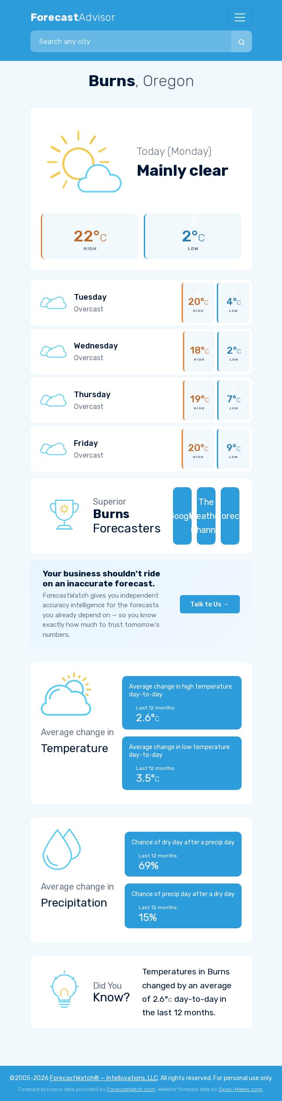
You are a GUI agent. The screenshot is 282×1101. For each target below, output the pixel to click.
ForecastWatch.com (131, 1089)
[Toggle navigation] (240, 17)
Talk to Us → (209, 604)
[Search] (241, 41)
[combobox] (130, 41)
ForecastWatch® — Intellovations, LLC (104, 1078)
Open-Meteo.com (240, 1089)
